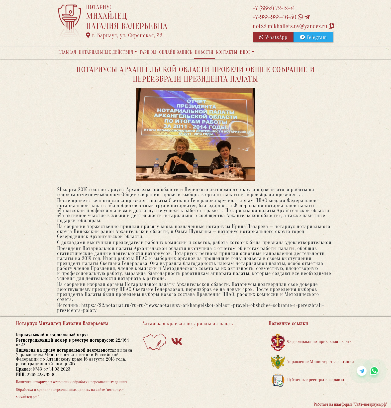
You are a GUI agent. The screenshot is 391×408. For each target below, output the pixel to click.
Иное (245, 52)
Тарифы (148, 52)
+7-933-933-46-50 (281, 17)
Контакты (226, 52)
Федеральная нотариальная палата (311, 342)
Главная (67, 52)
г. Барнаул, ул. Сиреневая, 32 (124, 35)
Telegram (313, 37)
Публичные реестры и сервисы (307, 380)
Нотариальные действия (106, 52)
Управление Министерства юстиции (312, 362)
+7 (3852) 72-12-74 (274, 8)
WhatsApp (273, 37)
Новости (204, 52)
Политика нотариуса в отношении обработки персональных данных (71, 382)
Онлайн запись (175, 52)
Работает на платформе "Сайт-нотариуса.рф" (350, 404)
